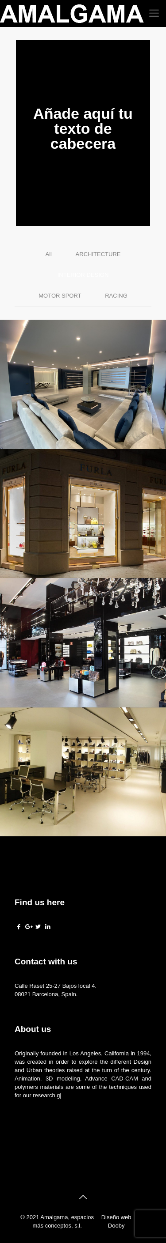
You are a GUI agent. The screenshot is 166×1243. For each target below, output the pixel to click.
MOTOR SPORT (60, 295)
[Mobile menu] (154, 13)
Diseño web (116, 1217)
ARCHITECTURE (98, 254)
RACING (116, 295)
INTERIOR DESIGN (83, 275)
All (49, 254)
